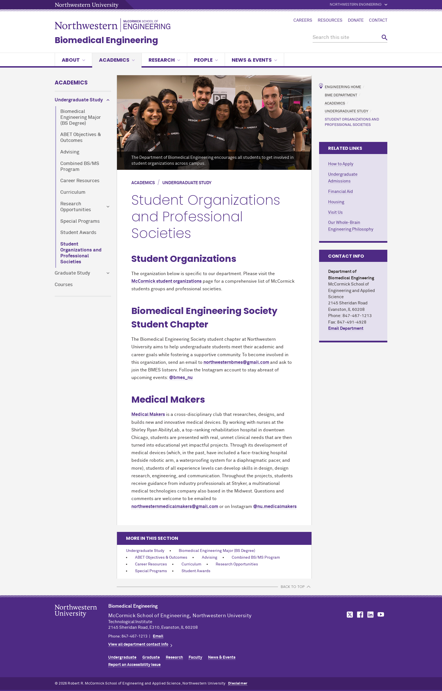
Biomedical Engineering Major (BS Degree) (80, 117)
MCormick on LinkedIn (370, 614)
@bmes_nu (181, 377)
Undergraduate (122, 657)
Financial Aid (340, 192)
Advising (69, 152)
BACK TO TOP (292, 586)
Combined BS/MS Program (79, 166)
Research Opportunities (75, 207)
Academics (117, 59)
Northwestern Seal (81, 619)
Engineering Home (343, 87)
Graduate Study (72, 273)
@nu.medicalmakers (275, 506)
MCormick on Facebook (359, 614)
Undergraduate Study (79, 100)
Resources (330, 21)
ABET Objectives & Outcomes (80, 137)
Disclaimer (237, 683)
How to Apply (340, 164)
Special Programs (80, 221)
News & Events (254, 59)
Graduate (151, 657)
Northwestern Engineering (356, 4)
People (206, 59)
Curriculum (72, 192)
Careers (302, 21)
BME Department (341, 95)
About (73, 59)
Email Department (345, 328)
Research (164, 59)
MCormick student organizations (166, 281)
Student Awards (78, 232)
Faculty (195, 657)
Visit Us (335, 212)
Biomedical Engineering (106, 40)
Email (158, 636)
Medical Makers (148, 414)
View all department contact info (138, 645)
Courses (64, 284)
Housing (336, 202)
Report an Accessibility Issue (134, 665)
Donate (356, 21)
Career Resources (80, 181)
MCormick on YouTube (381, 614)
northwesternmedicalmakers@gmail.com (174, 506)
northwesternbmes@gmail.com (237, 362)
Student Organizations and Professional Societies (80, 253)
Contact (378, 21)
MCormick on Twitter (348, 614)
